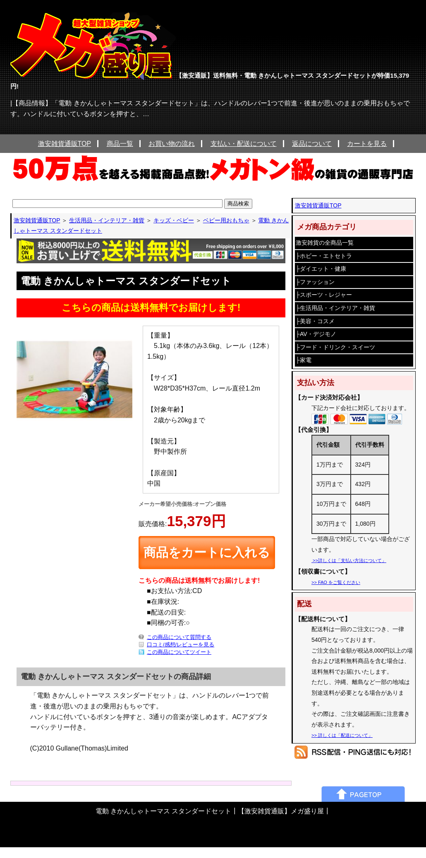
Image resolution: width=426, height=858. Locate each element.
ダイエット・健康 (323, 268)
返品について (312, 143)
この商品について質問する (179, 637)
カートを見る (367, 143)
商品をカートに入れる (207, 552)
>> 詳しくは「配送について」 (342, 735)
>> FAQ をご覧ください (335, 582)
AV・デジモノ (318, 334)
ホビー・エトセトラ (326, 256)
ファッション (317, 282)
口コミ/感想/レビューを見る (180, 644)
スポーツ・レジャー (326, 294)
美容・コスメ (317, 321)
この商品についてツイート (179, 652)
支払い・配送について (244, 143)
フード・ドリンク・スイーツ (337, 347)
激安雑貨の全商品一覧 (325, 242)
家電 (305, 360)
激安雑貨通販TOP (64, 143)
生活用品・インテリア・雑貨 (337, 308)
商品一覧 (120, 143)
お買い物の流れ (171, 143)
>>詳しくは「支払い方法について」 (348, 560)
